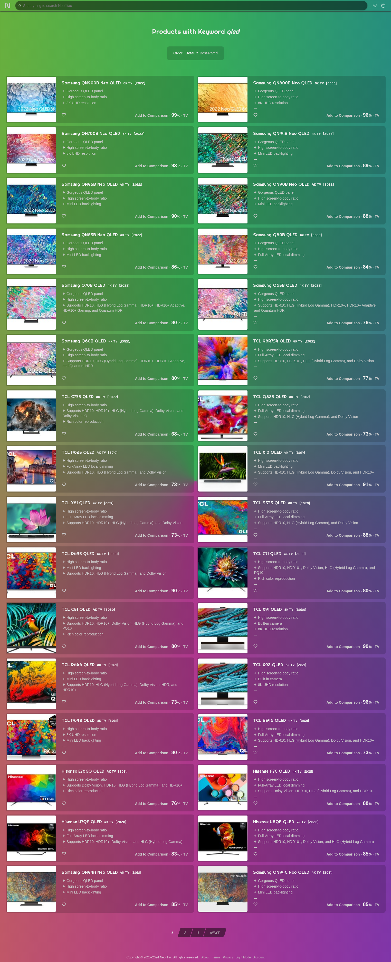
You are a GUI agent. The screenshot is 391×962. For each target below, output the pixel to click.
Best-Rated (209, 53)
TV (185, 115)
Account (258, 957)
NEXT (214, 933)
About (205, 957)
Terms (216, 957)
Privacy (228, 957)
